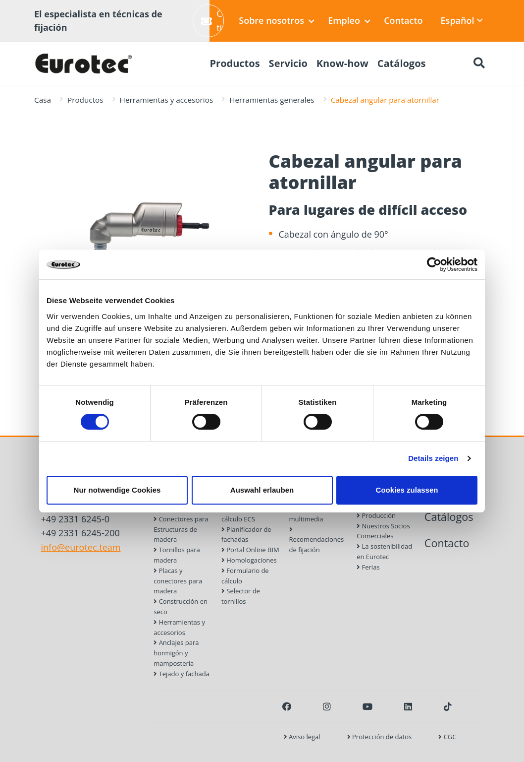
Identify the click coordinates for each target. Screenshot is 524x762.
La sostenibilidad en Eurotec (384, 551)
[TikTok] (448, 706)
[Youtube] (367, 706)
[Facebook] (286, 706)
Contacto (403, 20)
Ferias (368, 567)
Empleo (349, 20)
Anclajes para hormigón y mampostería (176, 653)
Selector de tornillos (240, 596)
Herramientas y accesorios (166, 100)
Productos (85, 100)
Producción (376, 515)
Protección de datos (379, 736)
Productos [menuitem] (235, 63)
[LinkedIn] (408, 706)
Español (462, 20)
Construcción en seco (181, 606)
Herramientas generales (271, 100)
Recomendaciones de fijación (316, 540)
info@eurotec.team (81, 547)
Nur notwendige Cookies (117, 490)
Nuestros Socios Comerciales (383, 531)
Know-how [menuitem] (342, 63)
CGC (447, 736)
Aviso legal (302, 736)
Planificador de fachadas (246, 534)
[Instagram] (327, 706)
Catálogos (448, 516)
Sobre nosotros (276, 20)
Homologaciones (249, 560)
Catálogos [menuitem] (401, 63)
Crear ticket (212, 20)
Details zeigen (433, 458)
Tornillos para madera (177, 555)
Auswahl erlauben (262, 490)
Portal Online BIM (250, 549)
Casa (42, 100)
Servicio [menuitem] (288, 63)
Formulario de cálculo (245, 575)
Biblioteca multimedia (306, 513)
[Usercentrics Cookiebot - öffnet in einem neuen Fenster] (434, 264)
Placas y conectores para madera (178, 581)
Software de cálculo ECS (241, 513)
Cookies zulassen (407, 490)
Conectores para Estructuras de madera (181, 529)
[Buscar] (479, 63)
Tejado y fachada (182, 673)
